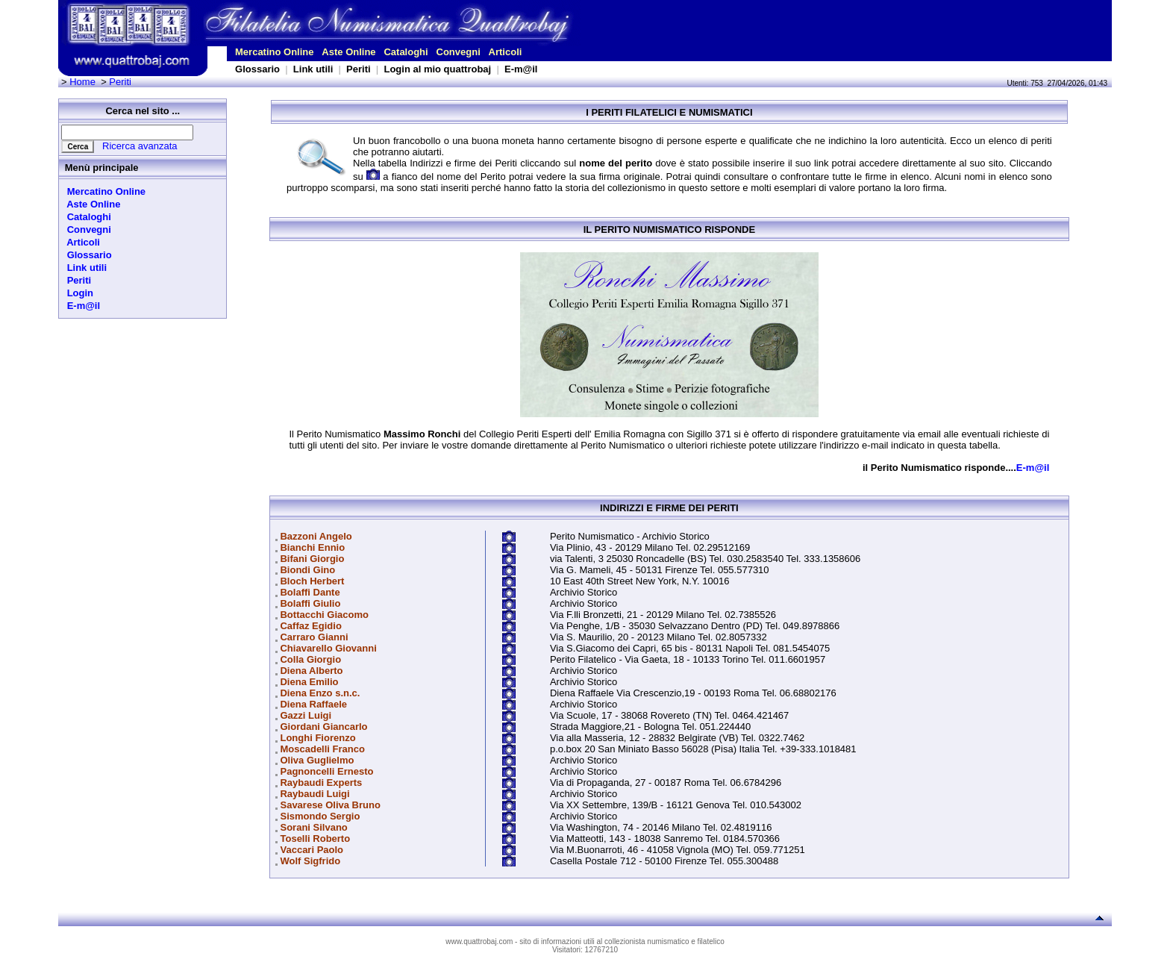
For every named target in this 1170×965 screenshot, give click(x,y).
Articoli (505, 51)
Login (77, 293)
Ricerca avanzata (139, 146)
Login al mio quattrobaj (437, 69)
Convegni (459, 51)
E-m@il (520, 69)
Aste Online (348, 51)
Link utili (313, 69)
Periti (358, 69)
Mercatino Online (274, 51)
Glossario (257, 69)
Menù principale (102, 167)
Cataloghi (406, 51)
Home (82, 81)
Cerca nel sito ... (142, 110)
